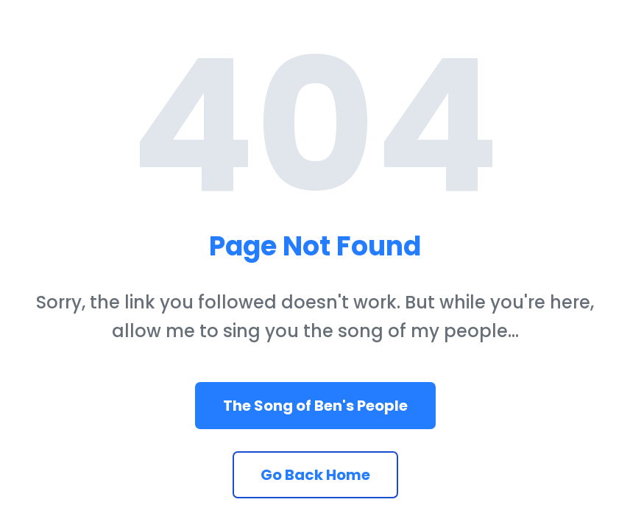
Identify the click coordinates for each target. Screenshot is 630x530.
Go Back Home (315, 474)
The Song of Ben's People (315, 405)
